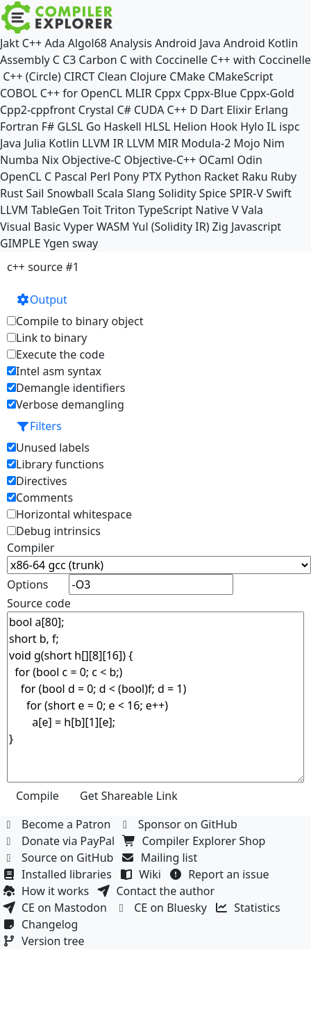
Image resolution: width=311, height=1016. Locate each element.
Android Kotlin (261, 43)
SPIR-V (246, 193)
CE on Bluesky (162, 907)
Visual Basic (30, 226)
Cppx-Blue (210, 93)
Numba (19, 159)
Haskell (122, 126)
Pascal (70, 176)
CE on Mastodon (56, 907)
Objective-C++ (160, 159)
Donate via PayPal (60, 841)
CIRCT (79, 76)
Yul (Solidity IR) (171, 226)
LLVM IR (103, 143)
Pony (126, 176)
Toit (92, 210)
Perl (100, 176)
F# (48, 126)
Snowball (70, 193)
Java (10, 143)
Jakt (9, 43)
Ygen (56, 243)
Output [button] (41, 299)
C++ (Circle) (32, 76)
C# (124, 109)
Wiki (142, 874)
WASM (113, 226)
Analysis (131, 43)
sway (85, 243)
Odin (249, 159)
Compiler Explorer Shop (196, 841)
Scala (110, 193)
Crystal (96, 109)
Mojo (247, 143)
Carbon (98, 59)
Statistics (249, 907)
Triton (120, 210)
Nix (50, 159)
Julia (35, 143)
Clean (112, 76)
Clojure (148, 76)
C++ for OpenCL (81, 93)
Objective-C (91, 159)
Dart (212, 109)
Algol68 (87, 43)
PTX (152, 176)
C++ (32, 43)
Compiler (30, 547)
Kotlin (64, 143)
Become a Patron (58, 824)
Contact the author (157, 891)
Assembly (25, 59)
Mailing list (161, 857)
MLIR (138, 93)
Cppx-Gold (266, 93)
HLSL (157, 126)
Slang (141, 193)
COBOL (18, 93)
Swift (279, 193)
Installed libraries (58, 874)
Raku (254, 176)
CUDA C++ (160, 109)
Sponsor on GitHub (180, 824)
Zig (220, 226)
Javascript (256, 226)
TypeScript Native (183, 210)
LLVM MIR (152, 143)
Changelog (42, 924)
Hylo (252, 126)
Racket (221, 176)
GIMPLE (20, 243)
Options (27, 584)
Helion (190, 126)
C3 (69, 59)
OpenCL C (25, 176)
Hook (223, 126)
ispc (289, 126)
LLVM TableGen (40, 210)
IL (271, 126)
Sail (35, 193)
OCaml (217, 159)
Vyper (79, 226)
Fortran (19, 126)
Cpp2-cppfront (38, 109)
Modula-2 (205, 143)
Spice (212, 193)
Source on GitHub (59, 857)
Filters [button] (39, 426)
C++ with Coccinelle (260, 59)
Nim (274, 143)
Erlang (271, 109)
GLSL (70, 126)
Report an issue (221, 874)
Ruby (284, 176)
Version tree (45, 941)
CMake (187, 76)
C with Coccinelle (164, 59)
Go (93, 126)
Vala (252, 210)
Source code (39, 603)
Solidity (177, 193)
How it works (47, 891)
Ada (54, 43)
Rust (11, 193)
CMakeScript (241, 76)
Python (183, 176)
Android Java (188, 43)
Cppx (168, 93)
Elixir (238, 109)
